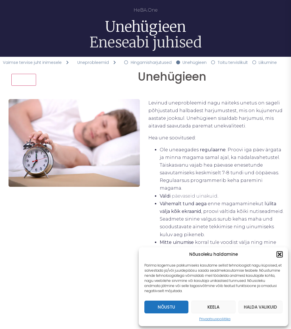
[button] (279, 254)
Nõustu (166, 307)
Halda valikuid (260, 307)
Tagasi (23, 79)
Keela (213, 307)
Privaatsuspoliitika (214, 319)
